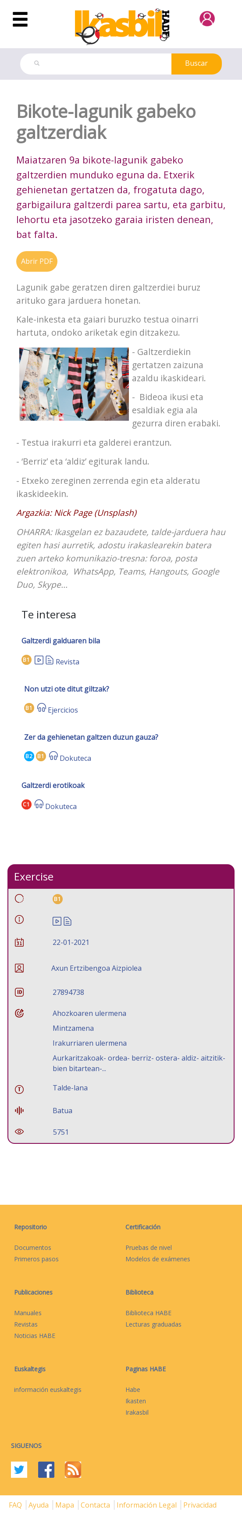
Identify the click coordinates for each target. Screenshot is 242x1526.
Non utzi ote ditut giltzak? (66, 689)
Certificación (142, 1227)
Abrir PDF (37, 261)
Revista (67, 662)
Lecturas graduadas (153, 1324)
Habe (132, 1389)
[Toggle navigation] (20, 20)
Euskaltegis (30, 1369)
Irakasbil (137, 1412)
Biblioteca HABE (148, 1313)
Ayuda (39, 1505)
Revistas (26, 1324)
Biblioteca (139, 1292)
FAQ (16, 1505)
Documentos (32, 1247)
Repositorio (30, 1227)
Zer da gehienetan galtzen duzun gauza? (91, 737)
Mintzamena (73, 1028)
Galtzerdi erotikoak (53, 785)
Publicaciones (33, 1292)
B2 (29, 756)
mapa (65, 1505)
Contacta (96, 1505)
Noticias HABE (34, 1335)
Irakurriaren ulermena (90, 1043)
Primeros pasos (36, 1259)
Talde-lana (70, 1088)
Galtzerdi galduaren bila (60, 641)
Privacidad (200, 1505)
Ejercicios (63, 710)
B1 (26, 660)
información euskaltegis (48, 1389)
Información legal (147, 1505)
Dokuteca (75, 758)
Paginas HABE (145, 1369)
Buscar (196, 63)
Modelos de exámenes (157, 1259)
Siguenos (26, 1445)
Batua (62, 1110)
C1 (26, 804)
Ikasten (135, 1401)
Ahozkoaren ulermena (89, 1013)
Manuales (28, 1313)
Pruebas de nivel (148, 1247)
